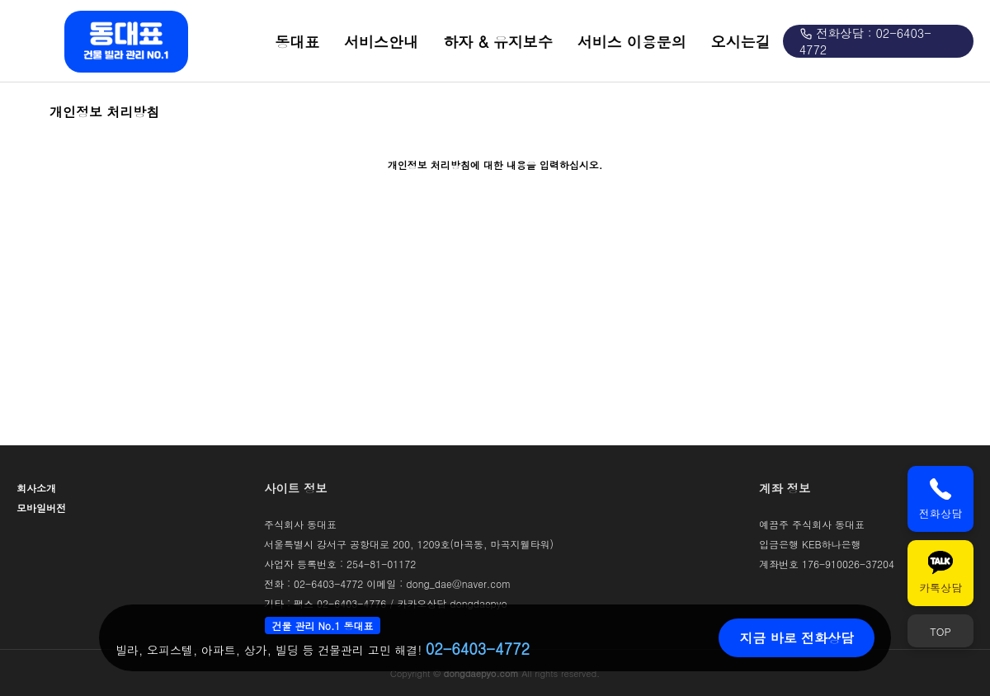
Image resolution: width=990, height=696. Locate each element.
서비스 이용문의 (632, 41)
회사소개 (36, 488)
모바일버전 (41, 508)
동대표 (297, 41)
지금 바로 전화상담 (796, 637)
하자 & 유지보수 (498, 41)
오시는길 (741, 41)
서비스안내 (381, 41)
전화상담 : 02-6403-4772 (865, 41)
